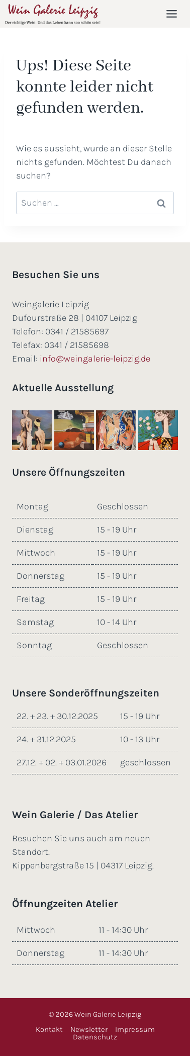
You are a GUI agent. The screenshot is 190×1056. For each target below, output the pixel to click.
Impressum (135, 1029)
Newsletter (89, 1029)
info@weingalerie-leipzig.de (95, 358)
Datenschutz (95, 1037)
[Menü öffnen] (173, 14)
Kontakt (49, 1029)
